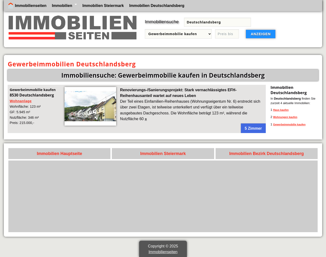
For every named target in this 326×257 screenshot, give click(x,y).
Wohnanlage (21, 101)
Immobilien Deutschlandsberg (157, 5)
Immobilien (62, 5)
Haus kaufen (280, 109)
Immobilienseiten (30, 5)
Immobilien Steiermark (103, 5)
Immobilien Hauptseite (59, 153)
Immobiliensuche (162, 21)
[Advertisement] (171, 196)
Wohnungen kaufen (285, 117)
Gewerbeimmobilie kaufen (289, 124)
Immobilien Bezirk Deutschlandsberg (266, 153)
